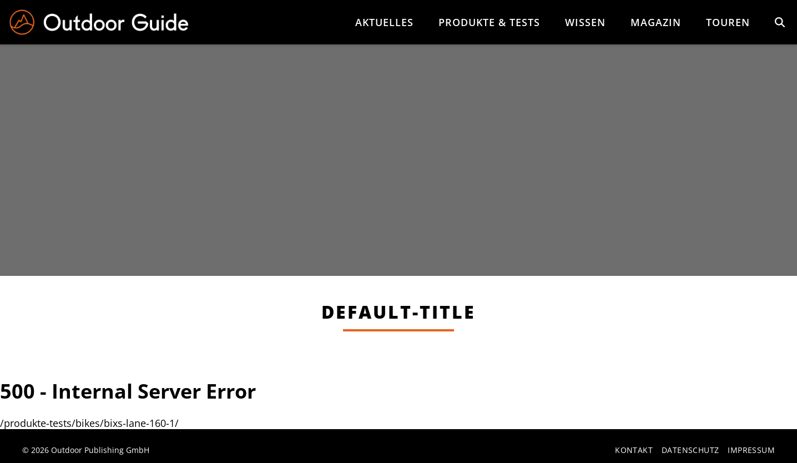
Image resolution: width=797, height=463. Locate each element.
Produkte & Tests (489, 22)
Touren (728, 22)
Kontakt (634, 451)
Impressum (751, 451)
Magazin (655, 22)
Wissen (585, 22)
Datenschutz (690, 451)
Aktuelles (384, 22)
